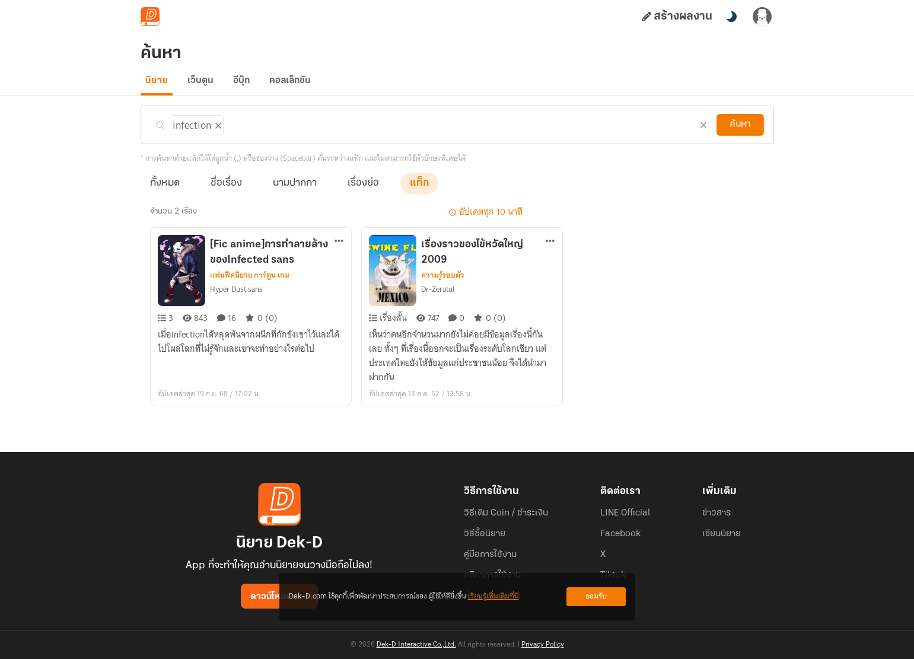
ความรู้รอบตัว (442, 283)
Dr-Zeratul (438, 297)
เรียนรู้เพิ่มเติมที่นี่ (493, 596)
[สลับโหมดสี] (731, 16)
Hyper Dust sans (236, 297)
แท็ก (419, 190)
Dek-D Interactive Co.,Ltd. (416, 644)
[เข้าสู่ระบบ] (762, 16)
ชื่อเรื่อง (226, 190)
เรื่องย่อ (363, 190)
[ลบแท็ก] (217, 131)
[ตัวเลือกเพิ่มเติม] (339, 250)
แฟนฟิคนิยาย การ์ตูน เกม (249, 283)
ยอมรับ (596, 596)
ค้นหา (740, 132)
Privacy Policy (542, 644)
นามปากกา (295, 190)
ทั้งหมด (165, 190)
